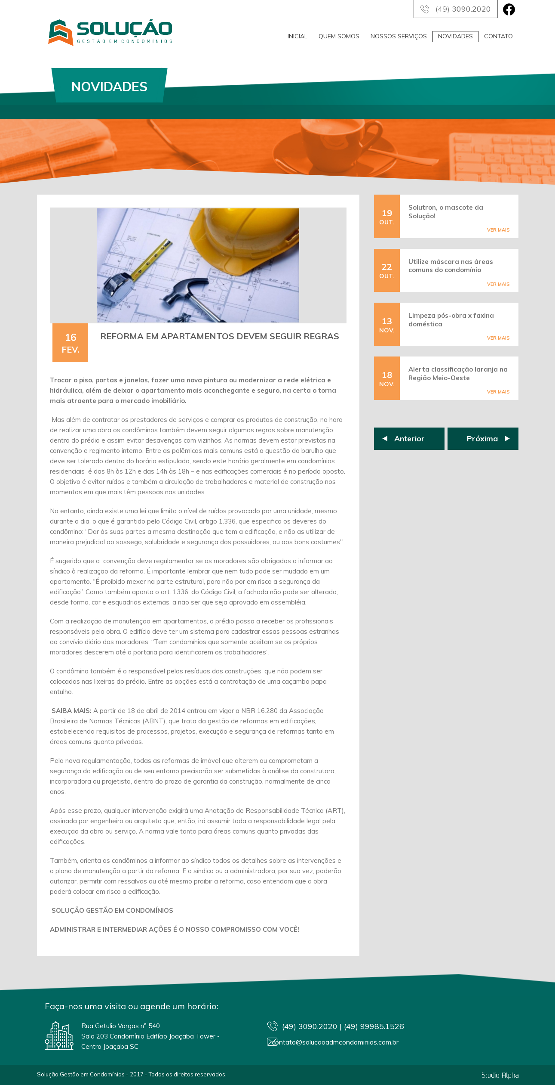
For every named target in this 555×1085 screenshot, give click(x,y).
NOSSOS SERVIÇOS (399, 36)
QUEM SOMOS (339, 36)
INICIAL (297, 36)
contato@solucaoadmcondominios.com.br (356, 1043)
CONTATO (498, 36)
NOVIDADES (455, 36)
